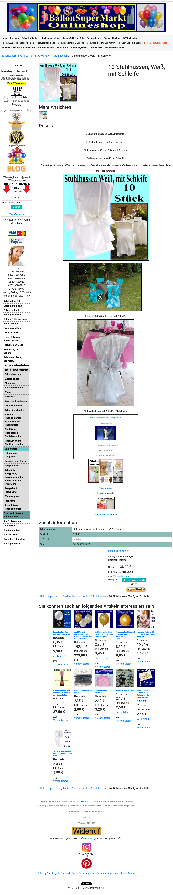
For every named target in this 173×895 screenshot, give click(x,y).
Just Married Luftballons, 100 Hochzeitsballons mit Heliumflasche (83, 635)
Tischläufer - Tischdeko (105, 514)
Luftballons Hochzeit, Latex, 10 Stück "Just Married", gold (104, 634)
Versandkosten (121, 576)
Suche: (16, 197)
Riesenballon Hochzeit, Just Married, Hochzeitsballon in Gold (125, 635)
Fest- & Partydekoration (37, 55)
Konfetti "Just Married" (125, 691)
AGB (82, 801)
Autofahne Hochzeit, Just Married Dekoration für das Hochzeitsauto (145, 694)
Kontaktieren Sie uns (124, 873)
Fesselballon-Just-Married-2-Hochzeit (61, 633)
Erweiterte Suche (69, 873)
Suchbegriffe (53, 873)
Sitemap (42, 873)
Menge (111, 579)
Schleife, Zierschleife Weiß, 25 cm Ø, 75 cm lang (62, 753)
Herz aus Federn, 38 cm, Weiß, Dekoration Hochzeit (146, 634)
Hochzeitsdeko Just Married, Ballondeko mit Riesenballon (61, 693)
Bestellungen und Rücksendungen (96, 873)
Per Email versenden (118, 550)
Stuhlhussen (60, 55)
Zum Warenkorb (16, 214)
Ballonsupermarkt (11, 55)
